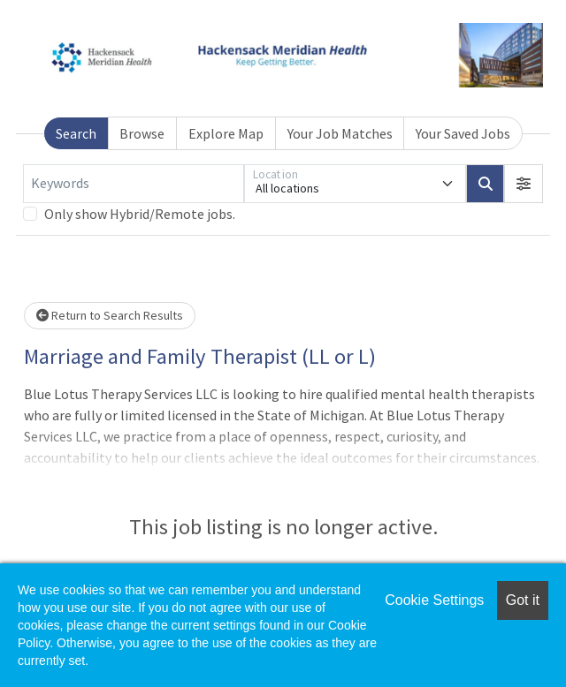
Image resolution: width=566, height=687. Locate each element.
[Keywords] (133, 183)
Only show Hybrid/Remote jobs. (139, 214)
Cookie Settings (434, 600)
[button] (523, 183)
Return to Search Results (109, 315)
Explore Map (226, 133)
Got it (522, 600)
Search (76, 133)
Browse (141, 133)
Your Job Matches (340, 133)
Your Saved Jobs (463, 133)
